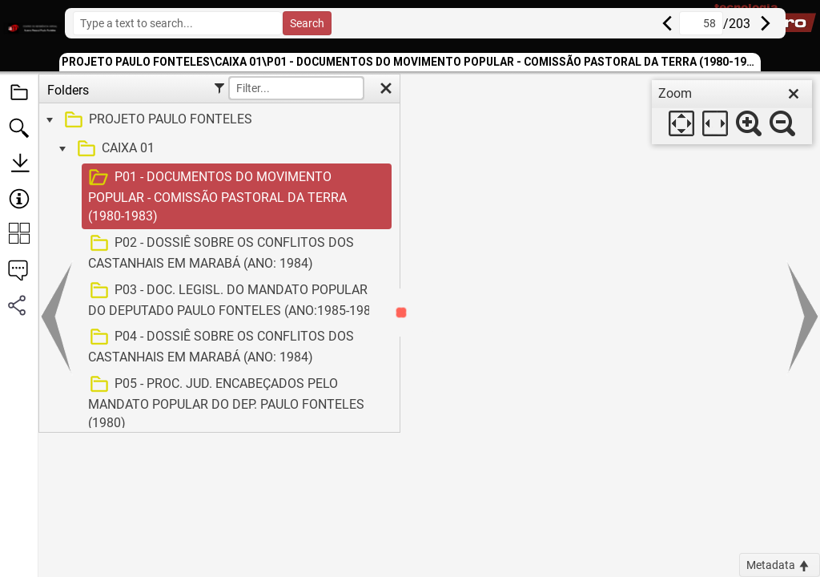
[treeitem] (217, 120)
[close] (794, 94)
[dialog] (732, 112)
